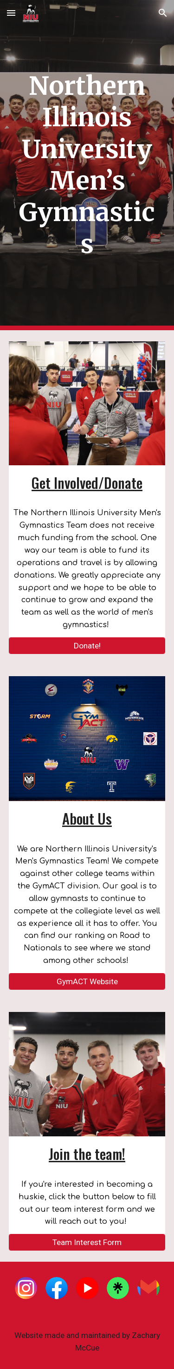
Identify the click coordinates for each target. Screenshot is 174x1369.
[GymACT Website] (87, 981)
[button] (11, 12)
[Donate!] (87, 646)
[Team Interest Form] (87, 1242)
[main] (87, 165)
